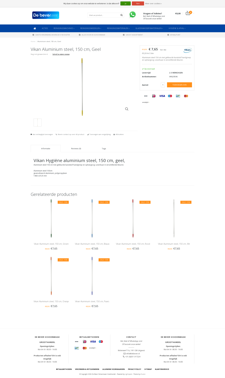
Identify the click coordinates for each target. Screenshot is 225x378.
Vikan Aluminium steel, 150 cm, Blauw (92, 243)
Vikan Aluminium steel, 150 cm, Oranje (51, 301)
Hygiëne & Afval (177, 28)
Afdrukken (120, 134)
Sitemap (148, 369)
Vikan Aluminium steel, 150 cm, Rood (133, 243)
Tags (104, 148)
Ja (125, 3)
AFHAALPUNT (173, 35)
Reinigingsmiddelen (90, 28)
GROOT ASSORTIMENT (133, 35)
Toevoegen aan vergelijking (100, 134)
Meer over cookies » (153, 3)
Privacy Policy (134, 369)
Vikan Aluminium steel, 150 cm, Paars (92, 301)
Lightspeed (128, 374)
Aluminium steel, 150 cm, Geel (49, 41)
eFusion (143, 374)
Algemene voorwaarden (113, 369)
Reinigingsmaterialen (118, 28)
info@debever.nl (133, 353)
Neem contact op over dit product (71, 134)
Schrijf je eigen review (61, 54)
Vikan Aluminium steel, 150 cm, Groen (51, 243)
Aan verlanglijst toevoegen (43, 134)
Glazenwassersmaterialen (149, 28)
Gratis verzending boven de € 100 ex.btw (51, 35)
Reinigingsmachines (64, 28)
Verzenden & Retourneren (87, 369)
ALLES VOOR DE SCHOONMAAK (92, 35)
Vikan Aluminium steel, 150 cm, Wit (174, 243)
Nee (138, 3)
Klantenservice (162, 369)
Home (33, 41)
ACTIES (45, 28)
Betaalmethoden (64, 369)
